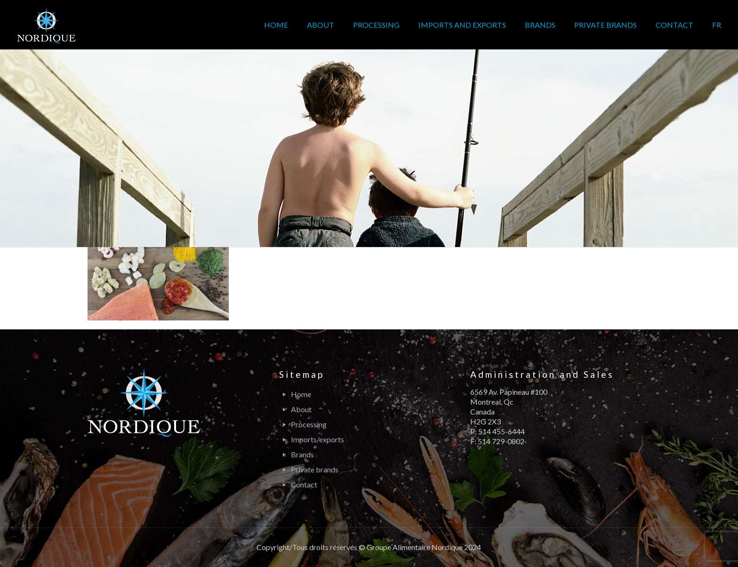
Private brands (314, 469)
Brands (302, 454)
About (301, 409)
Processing (309, 424)
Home (301, 394)
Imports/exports (317, 439)
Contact (304, 484)
